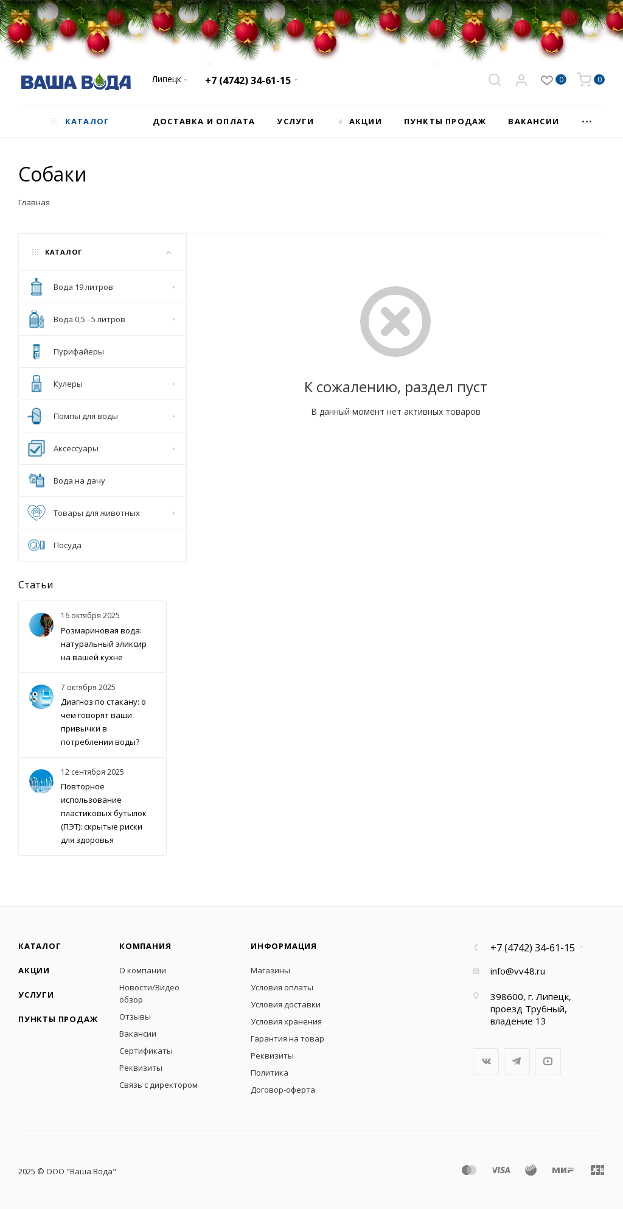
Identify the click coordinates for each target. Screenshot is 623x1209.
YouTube (548, 1061)
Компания (145, 945)
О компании (142, 970)
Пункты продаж (57, 1018)
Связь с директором (158, 1084)
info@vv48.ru (517, 971)
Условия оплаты (282, 987)
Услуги (36, 994)
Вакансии (137, 1033)
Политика (269, 1072)
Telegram (517, 1061)
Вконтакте (486, 1061)
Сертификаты (146, 1050)
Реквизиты (140, 1067)
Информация (284, 945)
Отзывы (135, 1016)
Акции (34, 970)
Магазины (270, 970)
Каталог (39, 945)
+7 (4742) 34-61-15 (248, 80)
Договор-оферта (283, 1089)
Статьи (35, 584)
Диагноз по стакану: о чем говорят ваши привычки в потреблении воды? (103, 721)
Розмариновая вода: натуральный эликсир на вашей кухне (104, 644)
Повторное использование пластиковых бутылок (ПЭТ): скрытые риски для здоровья (104, 813)
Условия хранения (286, 1021)
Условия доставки (286, 1004)
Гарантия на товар (287, 1038)
